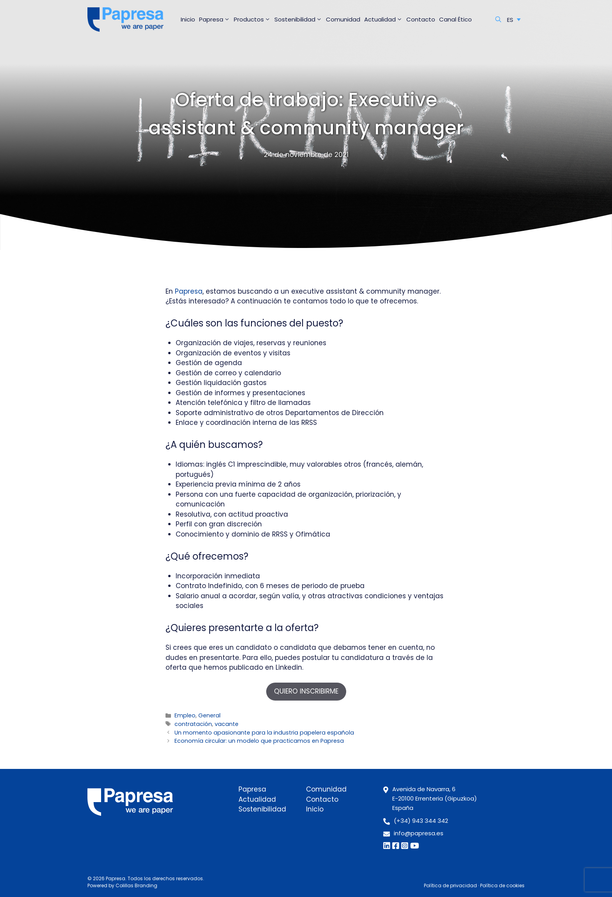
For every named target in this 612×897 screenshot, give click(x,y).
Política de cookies (502, 885)
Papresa (215, 19)
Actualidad (384, 19)
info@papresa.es (418, 833)
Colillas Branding (136, 885)
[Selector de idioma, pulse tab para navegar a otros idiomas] (514, 19)
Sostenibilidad (299, 19)
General (209, 715)
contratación (193, 724)
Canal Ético (455, 19)
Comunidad (343, 19)
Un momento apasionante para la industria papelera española (264, 733)
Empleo (185, 715)
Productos (253, 19)
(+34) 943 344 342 (421, 821)
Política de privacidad (450, 885)
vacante (226, 724)
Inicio (188, 19)
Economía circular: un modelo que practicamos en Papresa (259, 741)
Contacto (420, 19)
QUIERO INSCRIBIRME (306, 691)
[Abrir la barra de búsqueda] (498, 19)
